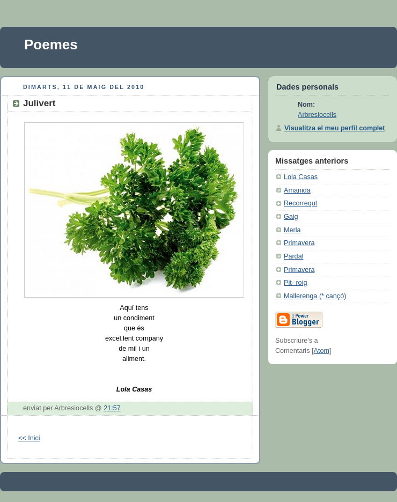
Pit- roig (295, 282)
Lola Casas (301, 177)
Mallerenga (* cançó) (315, 296)
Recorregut (300, 203)
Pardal (293, 256)
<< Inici (29, 438)
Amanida (297, 190)
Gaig (291, 216)
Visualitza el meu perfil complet (334, 128)
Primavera (299, 243)
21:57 (112, 408)
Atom (321, 351)
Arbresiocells (317, 115)
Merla (292, 230)
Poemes (51, 44)
